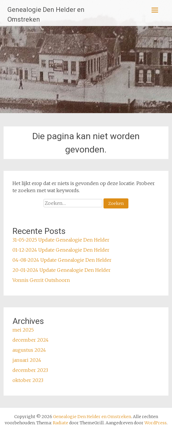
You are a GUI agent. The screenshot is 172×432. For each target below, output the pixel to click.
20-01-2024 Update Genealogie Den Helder (61, 270)
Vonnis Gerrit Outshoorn (41, 280)
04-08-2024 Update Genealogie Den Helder (62, 260)
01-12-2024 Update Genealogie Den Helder (60, 250)
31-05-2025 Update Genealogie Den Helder (60, 240)
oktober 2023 (27, 380)
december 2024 (30, 340)
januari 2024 (26, 360)
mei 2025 (23, 330)
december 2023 (30, 370)
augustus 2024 (29, 350)
